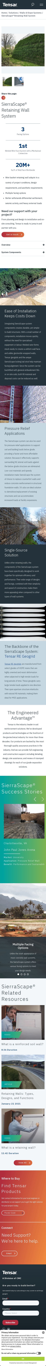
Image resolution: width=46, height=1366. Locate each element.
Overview (23, 245)
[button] (36, 799)
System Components (23, 252)
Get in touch (12, 234)
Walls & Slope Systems (31, 13)
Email (9, 1253)
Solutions (13, 13)
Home (4, 13)
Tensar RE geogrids (13, 664)
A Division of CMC (11, 1278)
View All (22, 1163)
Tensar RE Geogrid (20, 656)
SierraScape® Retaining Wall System (18, 15)
